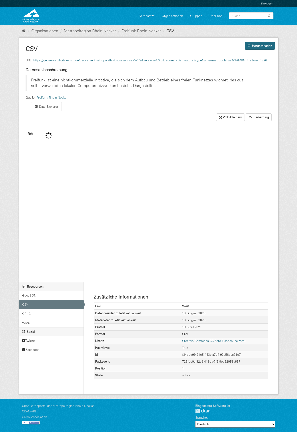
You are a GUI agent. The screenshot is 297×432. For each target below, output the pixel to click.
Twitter (28, 341)
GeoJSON (29, 295)
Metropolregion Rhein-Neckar (90, 30)
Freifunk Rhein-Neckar (141, 30)
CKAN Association (34, 417)
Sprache (201, 418)
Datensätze (147, 16)
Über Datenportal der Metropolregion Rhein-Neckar (58, 406)
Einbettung (259, 117)
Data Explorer (46, 107)
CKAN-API (29, 411)
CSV (170, 30)
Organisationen (172, 16)
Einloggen (267, 3)
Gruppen (196, 16)
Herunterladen (260, 46)
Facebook (30, 350)
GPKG (26, 314)
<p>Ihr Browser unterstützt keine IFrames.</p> (149, 202)
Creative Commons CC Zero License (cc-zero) (213, 341)
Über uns (215, 16)
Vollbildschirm (230, 117)
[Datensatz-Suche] (251, 15)
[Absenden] (269, 15)
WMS (26, 323)
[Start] (24, 30)
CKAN (202, 410)
